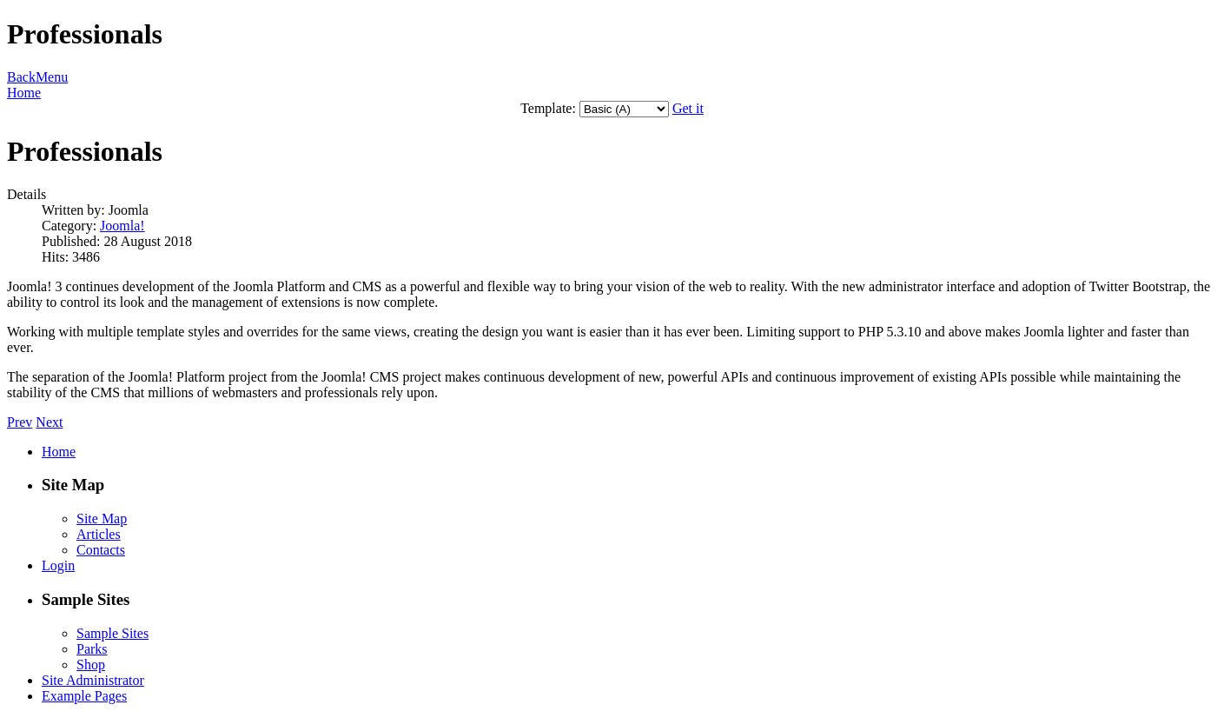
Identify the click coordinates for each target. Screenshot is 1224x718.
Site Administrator (93, 680)
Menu (52, 77)
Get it (688, 108)
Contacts (100, 549)
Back (21, 77)
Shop (90, 664)
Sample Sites (112, 633)
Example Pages (84, 695)
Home (24, 92)
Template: (548, 108)
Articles (98, 534)
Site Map (101, 518)
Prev (19, 422)
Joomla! (122, 225)
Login (58, 565)
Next (49, 422)
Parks (92, 649)
